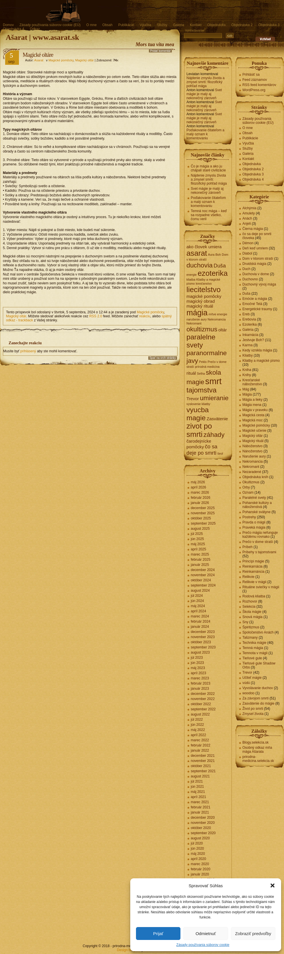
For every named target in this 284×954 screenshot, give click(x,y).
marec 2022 (200, 740)
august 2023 (200, 652)
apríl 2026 (198, 487)
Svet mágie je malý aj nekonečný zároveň (204, 94)
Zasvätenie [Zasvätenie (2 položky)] (217, 418)
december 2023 (203, 632)
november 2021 (203, 761)
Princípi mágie (253, 561)
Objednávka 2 (241, 25)
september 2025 (203, 523)
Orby (246, 487)
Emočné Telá (252, 304)
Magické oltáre (38, 55)
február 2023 (200, 683)
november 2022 (203, 699)
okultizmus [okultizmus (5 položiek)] (201, 329)
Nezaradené (251, 472)
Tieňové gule (252, 658)
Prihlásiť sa (251, 75)
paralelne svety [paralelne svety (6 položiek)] (200, 341)
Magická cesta (253, 415)
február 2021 (200, 807)
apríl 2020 (198, 859)
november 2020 (203, 823)
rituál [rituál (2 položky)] (191, 373)
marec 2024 (200, 616)
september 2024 (203, 585)
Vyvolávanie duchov (257, 688)
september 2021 (203, 771)
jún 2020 (197, 849)
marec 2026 (200, 492)
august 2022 (200, 714)
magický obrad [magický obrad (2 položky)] (200, 301)
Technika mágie (254, 643)
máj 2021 (198, 792)
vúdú (246, 683)
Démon (248, 243)
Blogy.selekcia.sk (255, 742)
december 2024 (203, 570)
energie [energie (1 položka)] (191, 274)
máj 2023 (198, 668)
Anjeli (246, 224)
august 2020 (200, 838)
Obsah (107, 25)
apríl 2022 (198, 735)
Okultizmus (250, 482)
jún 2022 (197, 725)
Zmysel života (252, 714)
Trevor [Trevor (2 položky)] (192, 398)
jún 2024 (197, 601)
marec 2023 (200, 678)
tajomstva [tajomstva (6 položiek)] (201, 390)
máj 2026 (198, 482)
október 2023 (201, 642)
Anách (247, 218)
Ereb (246, 314)
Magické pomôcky (60, 60)
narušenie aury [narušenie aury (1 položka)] (196, 319)
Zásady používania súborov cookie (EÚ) (50, 25)
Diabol (247, 253)
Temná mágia (252, 648)
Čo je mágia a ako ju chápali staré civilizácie (208, 168)
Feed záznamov (254, 80)
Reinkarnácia (252, 566)
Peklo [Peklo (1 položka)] (203, 361)
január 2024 (200, 627)
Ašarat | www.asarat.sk (42, 37)
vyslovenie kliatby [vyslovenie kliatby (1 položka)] (198, 404)
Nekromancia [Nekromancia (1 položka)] (217, 319)
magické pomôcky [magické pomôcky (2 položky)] (203, 296)
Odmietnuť (206, 933)
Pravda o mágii (253, 522)
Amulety (248, 213)
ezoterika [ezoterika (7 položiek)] (213, 273)
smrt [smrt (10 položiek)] (213, 381)
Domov (8, 25)
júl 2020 (197, 843)
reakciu (144, 316)
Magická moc (252, 420)
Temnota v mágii (254, 653)
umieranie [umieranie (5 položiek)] (214, 398)
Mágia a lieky (252, 400)
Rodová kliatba (253, 596)
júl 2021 (197, 781)
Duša (246, 294)
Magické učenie (254, 431)
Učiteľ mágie (252, 678)
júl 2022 (197, 720)
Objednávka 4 (13, 29)
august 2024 (200, 591)
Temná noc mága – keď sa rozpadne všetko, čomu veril (209, 215)
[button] (272, 885)
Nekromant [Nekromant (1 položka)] (193, 323)
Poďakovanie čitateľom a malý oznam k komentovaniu (205, 134)
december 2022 (203, 694)
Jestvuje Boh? (253, 340)
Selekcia (248, 607)
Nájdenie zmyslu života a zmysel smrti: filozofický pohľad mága (205, 82)
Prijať (158, 933)
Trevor (247, 672)
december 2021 (203, 756)
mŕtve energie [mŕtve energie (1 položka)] (218, 314)
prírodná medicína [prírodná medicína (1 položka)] (207, 366)
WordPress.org (253, 90)
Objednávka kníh (255, 477)
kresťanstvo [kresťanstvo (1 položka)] (204, 283)
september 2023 (203, 647)
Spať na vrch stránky (162, 357)
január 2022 (200, 750)
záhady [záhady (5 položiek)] (213, 434)
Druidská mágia (254, 264)
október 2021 (201, 766)
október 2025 (201, 518)
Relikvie (248, 577)
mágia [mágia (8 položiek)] (197, 312)
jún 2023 (197, 663)
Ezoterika (249, 324)
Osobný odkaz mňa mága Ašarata (257, 750)
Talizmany (250, 638)
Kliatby (247, 355)
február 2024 (200, 621)
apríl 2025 (198, 549)
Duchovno (250, 279)
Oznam (248, 492)
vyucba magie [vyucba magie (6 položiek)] (197, 414)
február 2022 (200, 745)
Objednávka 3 (268, 25)
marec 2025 (200, 554)
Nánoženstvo (252, 451)
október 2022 (201, 704)
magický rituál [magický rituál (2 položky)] (199, 306)
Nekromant (250, 467)
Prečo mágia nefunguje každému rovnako (260, 535)
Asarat (38, 60)
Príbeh (247, 547)
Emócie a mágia (254, 299)
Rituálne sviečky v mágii (260, 587)
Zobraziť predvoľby (253, 933)
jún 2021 (197, 787)
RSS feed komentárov (259, 85)
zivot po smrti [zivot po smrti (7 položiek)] (199, 430)
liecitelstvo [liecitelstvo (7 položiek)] (203, 290)
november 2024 (203, 575)
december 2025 (203, 508)
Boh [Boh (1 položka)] (218, 254)
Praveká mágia (253, 527)
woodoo (248, 693)
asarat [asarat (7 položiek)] (196, 253)
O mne (91, 25)
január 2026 (200, 503)
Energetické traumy (257, 309)
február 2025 (200, 560)
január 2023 (200, 689)
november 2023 (203, 637)
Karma (247, 345)
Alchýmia (249, 208)
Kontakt (196, 25)
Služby (162, 25)
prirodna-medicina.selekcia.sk (258, 759)
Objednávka (216, 25)
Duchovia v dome (255, 274)
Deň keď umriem (255, 248)
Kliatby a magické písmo (261, 361)
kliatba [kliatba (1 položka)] (190, 279)
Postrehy (249, 517)
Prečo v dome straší (257, 542)
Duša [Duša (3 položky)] (219, 266)
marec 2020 (200, 864)
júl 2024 (197, 596)
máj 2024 (198, 606)
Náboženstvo (252, 446)
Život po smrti (252, 709)
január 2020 (200, 874)
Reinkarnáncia (253, 572)
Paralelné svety (254, 498)
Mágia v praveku (255, 410)
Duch (246, 269)
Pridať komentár (160, 50)
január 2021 (200, 812)
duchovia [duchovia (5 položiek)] (199, 265)
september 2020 (203, 833)
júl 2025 (197, 534)
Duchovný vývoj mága (259, 284)
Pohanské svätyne (256, 512)
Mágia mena (251, 405)
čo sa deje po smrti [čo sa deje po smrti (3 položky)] (201, 449)
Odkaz (35, 29)
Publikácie (126, 25)
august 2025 (200, 529)
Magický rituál (252, 441)
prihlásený (28, 351)
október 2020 (201, 828)
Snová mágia (252, 617)
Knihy (246, 375)
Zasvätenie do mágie (258, 703)
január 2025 (200, 565)
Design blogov (128, 950)
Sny (245, 622)
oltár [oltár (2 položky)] (222, 329)
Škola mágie (251, 612)
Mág (245, 389)
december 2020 (203, 818)
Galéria (178, 25)
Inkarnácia (250, 335)
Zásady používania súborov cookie (202, 945)
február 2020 (200, 869)
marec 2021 (200, 802)
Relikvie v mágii (254, 582)
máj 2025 (198, 544)
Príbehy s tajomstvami (259, 552)
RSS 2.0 (95, 316)
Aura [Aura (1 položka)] (211, 254)
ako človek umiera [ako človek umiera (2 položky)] (203, 246)
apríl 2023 (198, 673)
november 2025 (203, 513)
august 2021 (200, 776)
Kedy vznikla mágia (257, 350)
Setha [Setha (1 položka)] (201, 373)
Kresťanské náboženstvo (252, 382)
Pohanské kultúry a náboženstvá (257, 505)
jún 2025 (197, 539)
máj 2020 (198, 854)
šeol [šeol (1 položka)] (220, 453)
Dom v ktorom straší (257, 259)
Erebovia (249, 319)
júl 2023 (197, 658)
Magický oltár (84, 60)
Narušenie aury (254, 456)
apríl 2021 (198, 797)
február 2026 (200, 498)
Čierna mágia (252, 229)
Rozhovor (249, 601)
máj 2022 (198, 730)
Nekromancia (252, 462)
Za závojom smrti (255, 698)
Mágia (247, 394)
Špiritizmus (250, 627)
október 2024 (201, 580)
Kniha (246, 370)
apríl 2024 (198, 611)
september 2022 (203, 709)
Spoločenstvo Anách (258, 632)
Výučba (145, 25)
